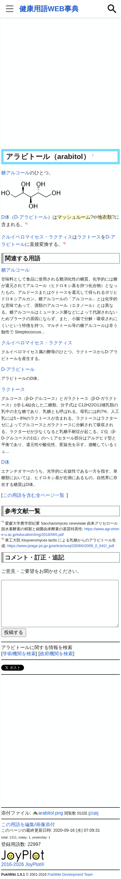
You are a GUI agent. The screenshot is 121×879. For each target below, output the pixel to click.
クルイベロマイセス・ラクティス (36, 236)
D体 (5, 217)
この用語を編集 (17, 824)
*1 (26, 223)
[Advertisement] (60, 84)
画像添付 (45, 824)
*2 (64, 243)
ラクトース (89, 236)
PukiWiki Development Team (70, 874)
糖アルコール (15, 172)
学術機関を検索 (19, 653)
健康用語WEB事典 (49, 9)
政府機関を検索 (56, 653)
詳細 (93, 813)
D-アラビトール (31, 217)
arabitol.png (47, 812)
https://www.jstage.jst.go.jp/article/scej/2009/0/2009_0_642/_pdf (60, 546)
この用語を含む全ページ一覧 (33, 495)
